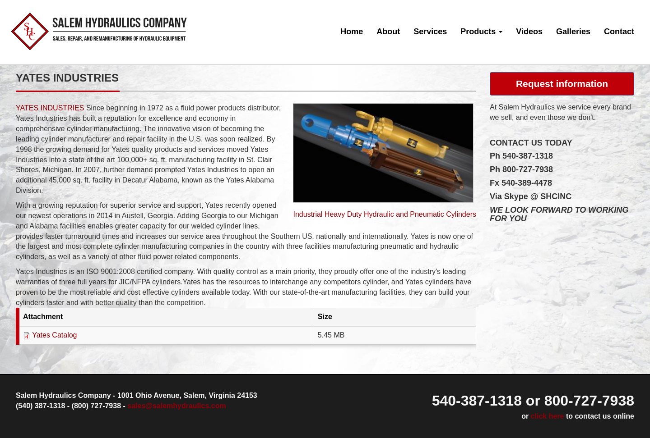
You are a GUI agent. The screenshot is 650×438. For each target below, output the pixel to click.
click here (547, 416)
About (388, 31)
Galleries (573, 31)
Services (430, 31)
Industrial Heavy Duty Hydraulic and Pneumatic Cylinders (384, 214)
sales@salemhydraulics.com (176, 406)
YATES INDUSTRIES (50, 108)
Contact (619, 31)
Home (351, 31)
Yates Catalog (54, 335)
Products (481, 31)
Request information (562, 83)
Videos (529, 31)
